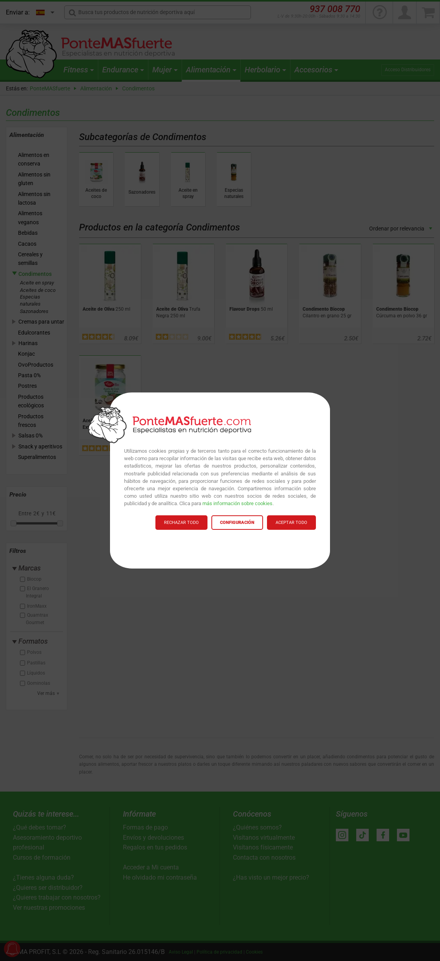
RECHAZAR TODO (181, 522)
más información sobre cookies (237, 503)
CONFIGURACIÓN (237, 522)
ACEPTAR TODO (291, 522)
